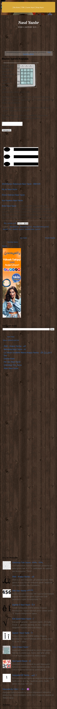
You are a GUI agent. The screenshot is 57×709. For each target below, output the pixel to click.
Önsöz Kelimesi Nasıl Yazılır (13, 196)
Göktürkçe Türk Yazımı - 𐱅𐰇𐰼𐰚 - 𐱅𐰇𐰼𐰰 (27, 563)
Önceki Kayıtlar (50, 238)
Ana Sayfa (23, 238)
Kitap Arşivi (40, 7)
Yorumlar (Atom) (12, 243)
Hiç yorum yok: (11, 224)
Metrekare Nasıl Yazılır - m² (15, 350)
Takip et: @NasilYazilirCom (11, 341)
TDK (23, 7)
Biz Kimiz (16, 7)
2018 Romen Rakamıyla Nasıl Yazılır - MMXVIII (21, 185)
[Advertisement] (28, 464)
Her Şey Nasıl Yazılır (12, 363)
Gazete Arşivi (30, 7)
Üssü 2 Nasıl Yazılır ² (20, 648)
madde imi (7, 230)
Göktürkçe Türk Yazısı (13, 366)
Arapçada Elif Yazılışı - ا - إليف (24, 676)
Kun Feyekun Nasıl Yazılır (12, 201)
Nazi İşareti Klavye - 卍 (21, 662)
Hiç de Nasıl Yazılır (9, 190)
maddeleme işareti (33, 230)
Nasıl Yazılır (28, 22)
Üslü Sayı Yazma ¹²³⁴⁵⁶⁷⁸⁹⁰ (22, 591)
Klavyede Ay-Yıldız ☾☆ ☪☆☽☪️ (16, 690)
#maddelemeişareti (41, 227)
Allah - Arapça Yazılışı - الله (15, 347)
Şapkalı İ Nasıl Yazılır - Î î (22, 634)
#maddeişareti (26, 227)
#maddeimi (14, 227)
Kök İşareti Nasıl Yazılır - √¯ (23, 619)
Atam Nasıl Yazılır (11, 369)
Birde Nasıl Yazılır (9, 207)
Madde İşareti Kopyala (15, 58)
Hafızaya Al (6, 131)
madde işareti (18, 230)
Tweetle (4, 247)
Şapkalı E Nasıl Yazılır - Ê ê (23, 605)
